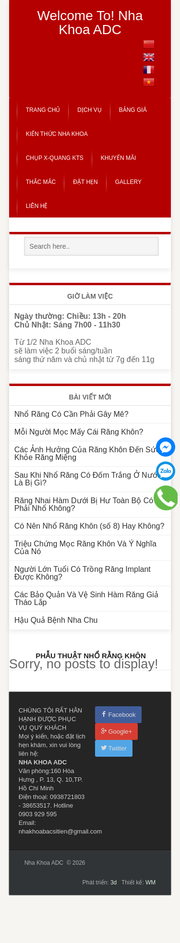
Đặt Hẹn (85, 182)
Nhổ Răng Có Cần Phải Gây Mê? (71, 414)
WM (150, 882)
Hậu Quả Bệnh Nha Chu (56, 620)
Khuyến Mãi (118, 158)
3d (113, 882)
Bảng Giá (133, 110)
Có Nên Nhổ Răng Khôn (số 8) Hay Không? (89, 526)
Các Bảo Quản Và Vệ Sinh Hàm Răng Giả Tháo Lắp (86, 598)
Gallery (128, 182)
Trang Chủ (43, 110)
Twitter (114, 748)
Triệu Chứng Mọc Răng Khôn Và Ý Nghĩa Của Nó (85, 548)
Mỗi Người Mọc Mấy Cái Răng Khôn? (79, 432)
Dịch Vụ (89, 110)
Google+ (116, 731)
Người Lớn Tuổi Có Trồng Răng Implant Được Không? (82, 573)
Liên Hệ (37, 206)
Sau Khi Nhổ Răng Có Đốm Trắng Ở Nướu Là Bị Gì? (88, 479)
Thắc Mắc (41, 182)
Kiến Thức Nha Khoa (57, 134)
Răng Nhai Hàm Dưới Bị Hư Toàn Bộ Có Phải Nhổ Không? (83, 504)
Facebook (118, 714)
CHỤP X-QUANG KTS (55, 158)
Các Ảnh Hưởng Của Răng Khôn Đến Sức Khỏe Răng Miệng (87, 453)
